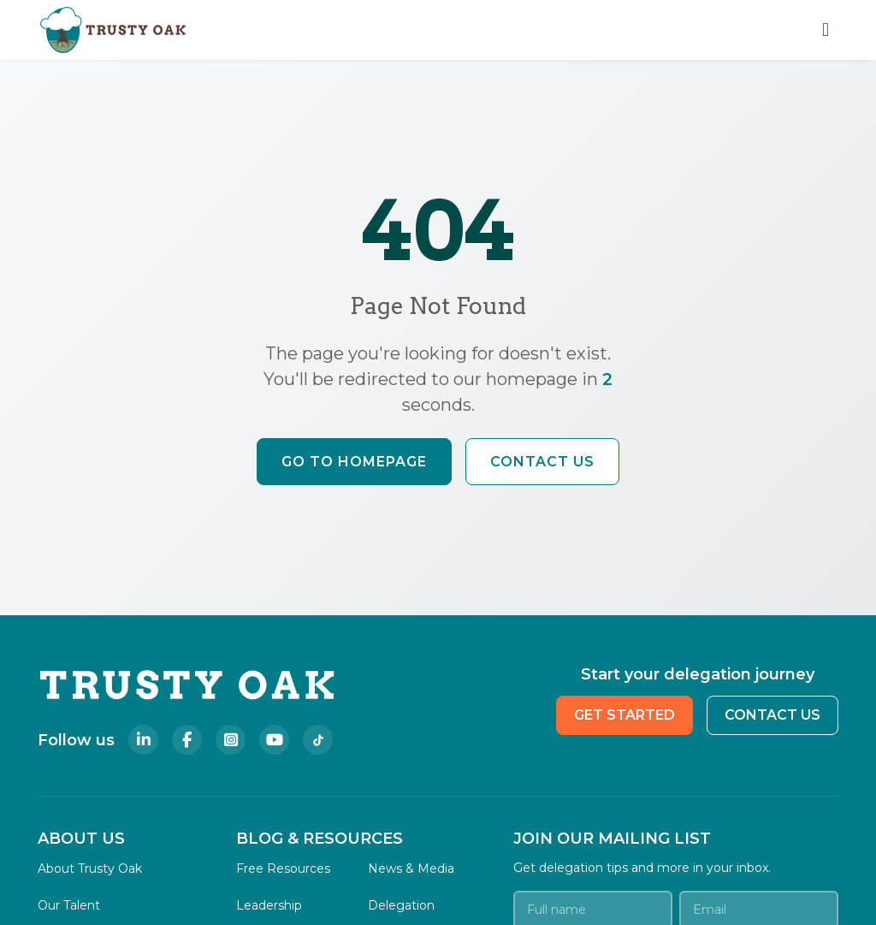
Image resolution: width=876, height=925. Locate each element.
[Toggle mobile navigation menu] (825, 30)
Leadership (269, 905)
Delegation (401, 905)
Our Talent (69, 905)
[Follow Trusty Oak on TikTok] (318, 740)
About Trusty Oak (90, 868)
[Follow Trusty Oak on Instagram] (231, 740)
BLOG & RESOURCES (319, 838)
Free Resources (283, 868)
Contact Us (542, 462)
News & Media (411, 868)
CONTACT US (772, 715)
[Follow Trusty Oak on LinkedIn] (143, 740)
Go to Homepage (354, 462)
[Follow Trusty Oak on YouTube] (274, 740)
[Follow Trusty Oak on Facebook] (187, 740)
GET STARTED (624, 715)
